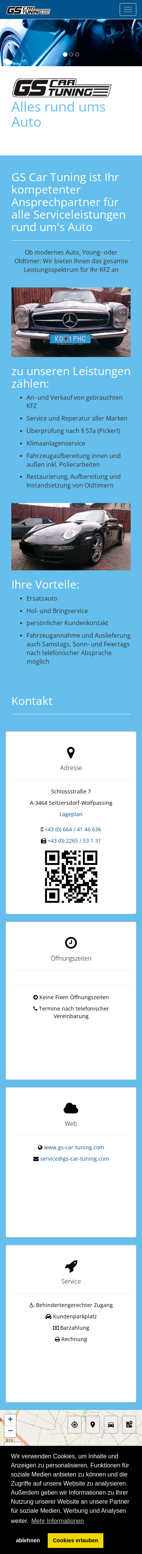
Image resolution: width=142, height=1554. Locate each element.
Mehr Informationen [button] (57, 1521)
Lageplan (71, 814)
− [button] (10, 1399)
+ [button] (10, 1387)
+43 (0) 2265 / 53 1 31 (74, 840)
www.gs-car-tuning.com (74, 1137)
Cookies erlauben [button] (75, 1540)
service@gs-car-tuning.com (74, 1148)
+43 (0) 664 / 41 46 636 (73, 829)
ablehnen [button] (28, 1540)
